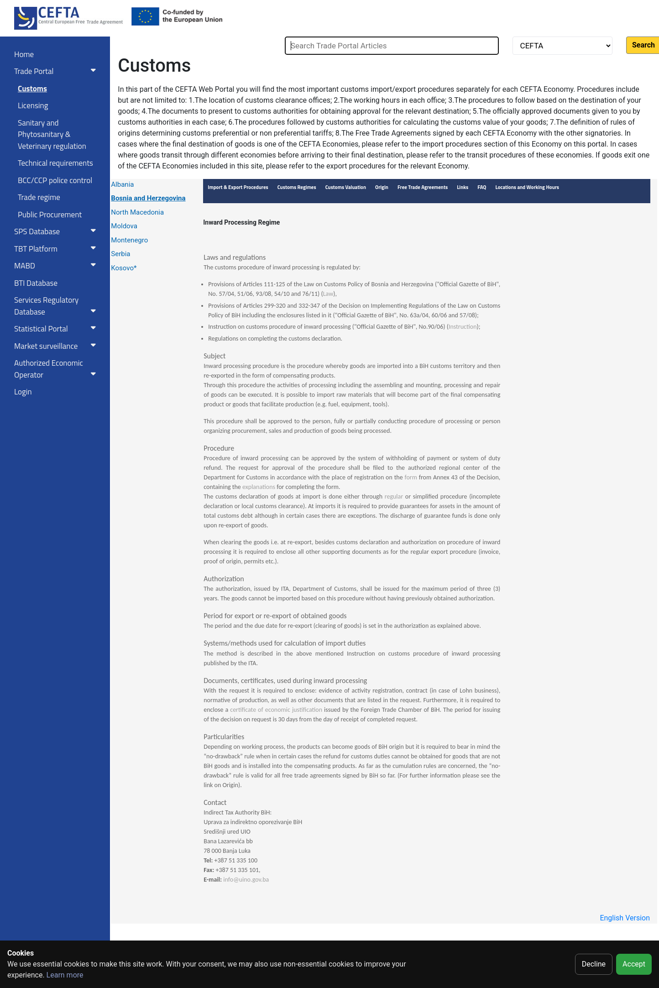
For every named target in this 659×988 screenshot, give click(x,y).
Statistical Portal (56, 329)
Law (328, 294)
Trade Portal (56, 71)
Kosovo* (123, 268)
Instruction (463, 327)
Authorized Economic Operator (56, 369)
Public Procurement (50, 215)
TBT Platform (56, 249)
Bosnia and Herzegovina (148, 198)
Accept (633, 964)
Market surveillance (56, 346)
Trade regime (39, 197)
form (411, 477)
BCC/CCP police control (55, 180)
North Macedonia (137, 212)
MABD (56, 266)
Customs (32, 89)
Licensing (33, 105)
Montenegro (129, 240)
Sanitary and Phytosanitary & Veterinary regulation (52, 134)
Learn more (65, 975)
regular (394, 496)
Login (23, 392)
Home (24, 54)
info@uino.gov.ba (246, 879)
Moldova (124, 226)
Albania (122, 184)
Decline (594, 964)
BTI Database (36, 283)
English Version (625, 918)
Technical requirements (55, 163)
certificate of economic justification (277, 710)
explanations (258, 487)
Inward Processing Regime (241, 222)
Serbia (120, 254)
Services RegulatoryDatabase (56, 306)
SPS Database (56, 231)
